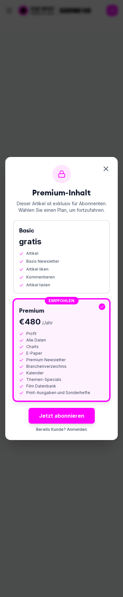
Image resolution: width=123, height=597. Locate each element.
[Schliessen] (106, 168)
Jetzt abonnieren (61, 415)
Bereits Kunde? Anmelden (61, 429)
